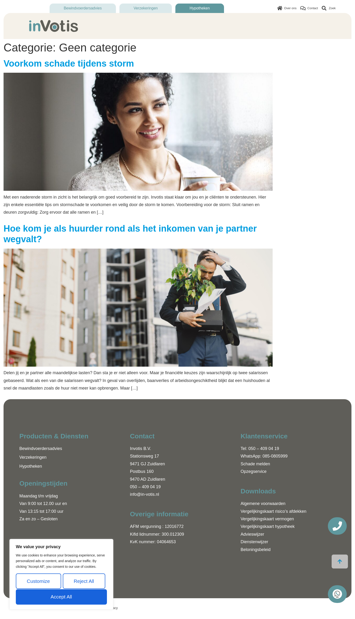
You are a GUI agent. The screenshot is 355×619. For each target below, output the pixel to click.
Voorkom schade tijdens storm (69, 63)
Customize (38, 581)
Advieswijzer (252, 534)
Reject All (83, 581)
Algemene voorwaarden (263, 503)
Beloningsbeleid (255, 549)
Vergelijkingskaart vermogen (267, 519)
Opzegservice (253, 471)
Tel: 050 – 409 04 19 (260, 448)
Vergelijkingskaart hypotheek (268, 526)
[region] (61, 574)
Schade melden (255, 464)
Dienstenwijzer (254, 541)
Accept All (61, 596)
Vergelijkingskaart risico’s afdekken (273, 511)
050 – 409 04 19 (145, 486)
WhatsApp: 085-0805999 (264, 456)
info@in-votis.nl (144, 494)
